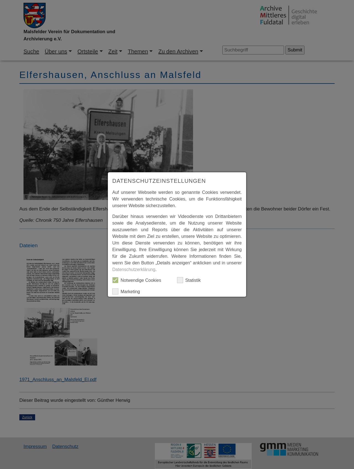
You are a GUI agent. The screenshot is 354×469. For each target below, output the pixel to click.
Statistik (189, 280)
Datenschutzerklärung (133, 269)
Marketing (126, 291)
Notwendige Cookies (136, 280)
